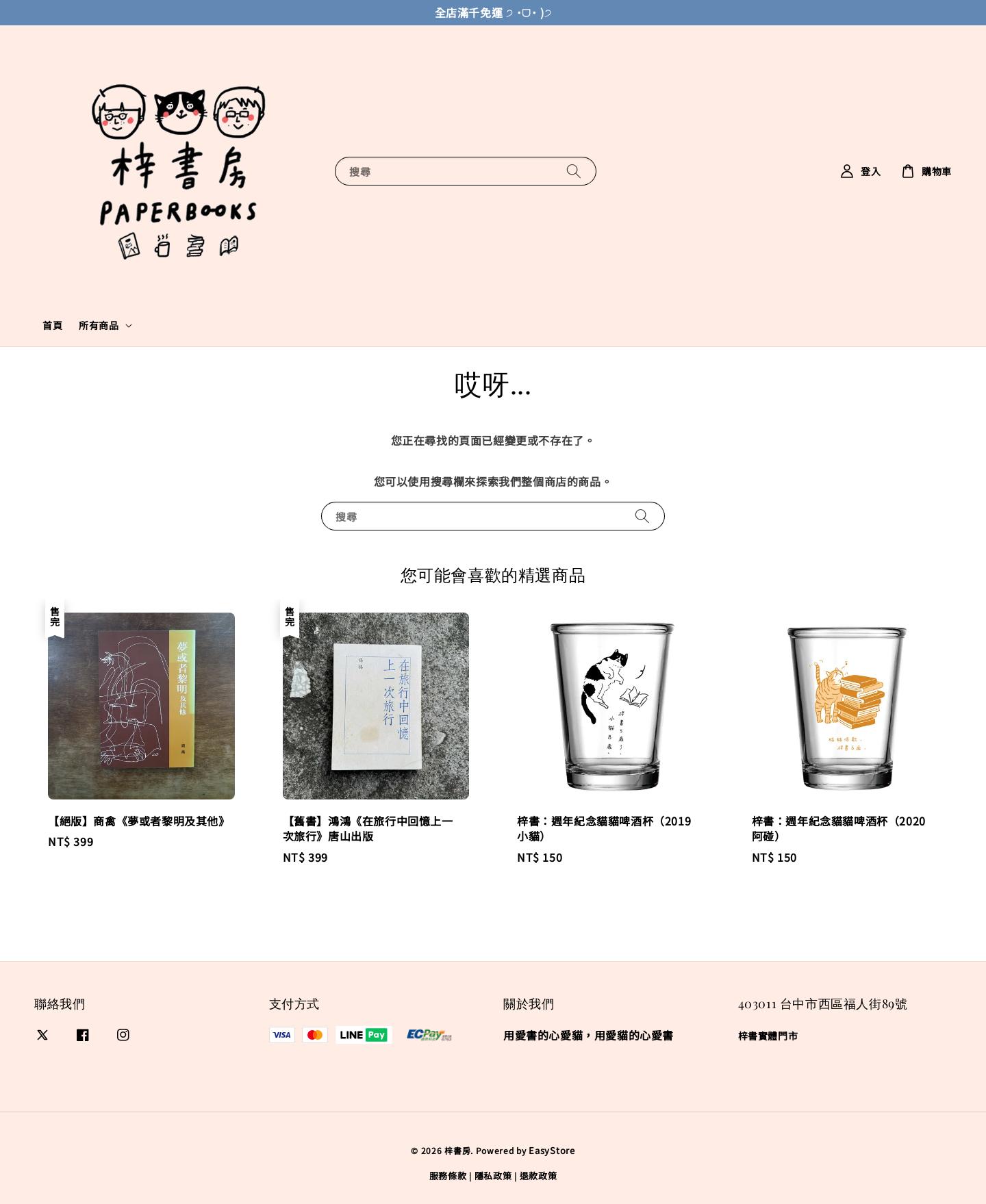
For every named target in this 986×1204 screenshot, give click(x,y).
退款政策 (538, 1175)
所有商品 (98, 325)
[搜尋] (574, 170)
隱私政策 (493, 1175)
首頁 (52, 325)
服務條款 (448, 1175)
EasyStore (551, 1150)
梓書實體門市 (768, 1035)
